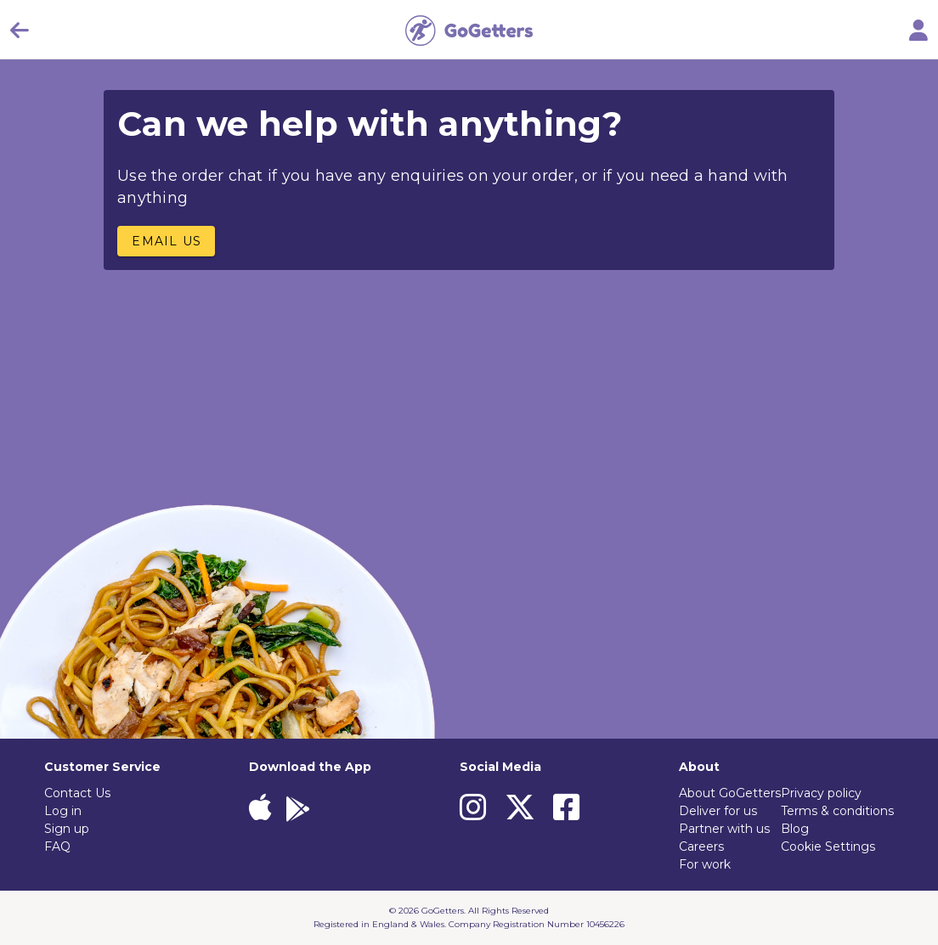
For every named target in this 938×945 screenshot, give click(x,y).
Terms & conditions (837, 810)
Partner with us (724, 828)
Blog (795, 828)
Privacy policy (821, 793)
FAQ (57, 846)
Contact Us (77, 793)
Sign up (66, 828)
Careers (701, 846)
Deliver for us (718, 810)
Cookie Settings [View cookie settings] (828, 846)
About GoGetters (730, 793)
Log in (63, 810)
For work (705, 864)
